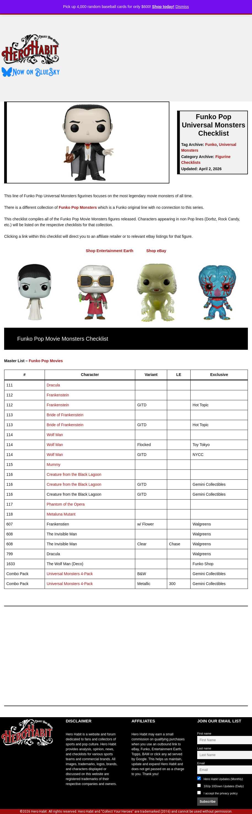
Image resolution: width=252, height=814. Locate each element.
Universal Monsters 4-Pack (70, 574)
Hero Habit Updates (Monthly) (220, 778)
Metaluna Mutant (61, 514)
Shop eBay (156, 251)
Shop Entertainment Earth (109, 251)
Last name (204, 748)
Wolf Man (55, 435)
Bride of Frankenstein (65, 415)
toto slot (6, 759)
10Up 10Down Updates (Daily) (220, 786)
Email (201, 763)
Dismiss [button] (182, 6)
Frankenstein (58, 395)
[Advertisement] (160, 56)
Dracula (53, 385)
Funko (211, 144)
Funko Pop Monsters (78, 207)
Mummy (54, 464)
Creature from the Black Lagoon (74, 474)
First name (204, 733)
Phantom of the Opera (66, 504)
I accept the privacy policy (221, 793)
